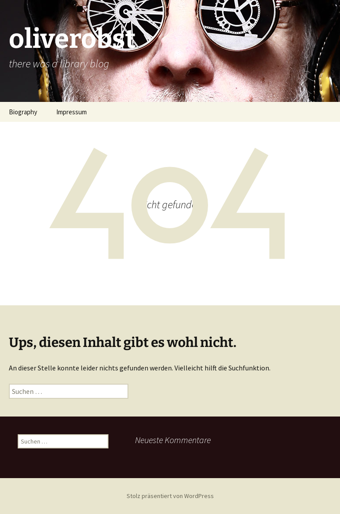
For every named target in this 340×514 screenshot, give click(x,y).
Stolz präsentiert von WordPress (170, 496)
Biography (23, 112)
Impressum (71, 112)
